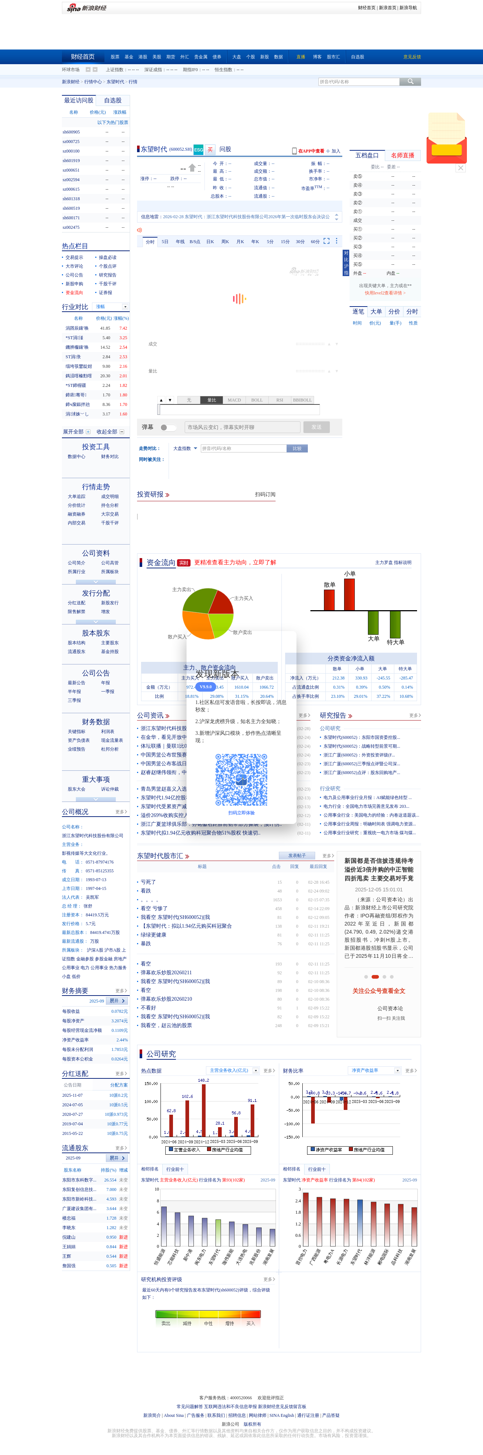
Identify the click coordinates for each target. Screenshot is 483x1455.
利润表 (107, 731)
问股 (225, 149)
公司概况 (75, 812)
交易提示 (74, 257)
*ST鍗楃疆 (76, 385)
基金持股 (110, 651)
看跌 (146, 891)
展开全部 (73, 432)
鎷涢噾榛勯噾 (79, 375)
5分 (270, 241)
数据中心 (76, 456)
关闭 (461, 168)
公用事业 (71, 967)
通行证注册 (308, 1415)
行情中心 (93, 81)
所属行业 (76, 571)
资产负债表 (79, 740)
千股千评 (108, 283)
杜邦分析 (110, 749)
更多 (303, 715)
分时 (150, 242)
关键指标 (76, 731)
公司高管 (110, 562)
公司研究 (330, 728)
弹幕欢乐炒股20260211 (166, 972)
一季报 (107, 691)
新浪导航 (408, 7)
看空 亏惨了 (154, 908)
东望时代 (115, 81)
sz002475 (71, 227)
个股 (250, 56)
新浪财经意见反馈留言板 (282, 1406)
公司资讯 (150, 715)
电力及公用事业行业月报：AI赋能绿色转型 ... (368, 797)
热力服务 (118, 967)
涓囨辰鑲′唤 (77, 328)
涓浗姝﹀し (77, 414)
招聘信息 (237, 1415)
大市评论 (74, 266)
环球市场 (71, 69)
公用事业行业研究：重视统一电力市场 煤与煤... (370, 832)
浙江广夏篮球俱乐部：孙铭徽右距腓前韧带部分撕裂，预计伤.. (211, 824)
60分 (315, 241)
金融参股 (85, 958)
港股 (143, 56)
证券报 (105, 292)
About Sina (174, 1415)
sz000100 (71, 151)
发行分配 (96, 593)
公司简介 (76, 562)
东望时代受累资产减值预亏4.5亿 (177, 806)
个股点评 (108, 266)
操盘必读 (108, 257)
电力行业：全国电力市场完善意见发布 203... (366, 806)
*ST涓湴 (74, 337)
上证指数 (114, 69)
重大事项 (96, 779)
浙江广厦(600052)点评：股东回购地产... (362, 772)
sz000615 (71, 189)
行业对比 (75, 307)
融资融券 (76, 514)
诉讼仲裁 (110, 789)
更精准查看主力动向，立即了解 (235, 562)
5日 (165, 241)
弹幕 (148, 427)
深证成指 (153, 69)
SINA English (281, 1415)
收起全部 (107, 432)
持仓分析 (110, 505)
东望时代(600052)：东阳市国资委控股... (362, 737)
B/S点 (194, 241)
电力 (85, 967)
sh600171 (71, 217)
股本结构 (76, 642)
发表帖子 (297, 855)
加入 (336, 151)
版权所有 (252, 1424)
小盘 (66, 976)
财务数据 (96, 722)
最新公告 (76, 682)
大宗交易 (110, 514)
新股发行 (110, 602)
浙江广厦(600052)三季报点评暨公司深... (362, 763)
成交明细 (110, 496)
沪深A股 (95, 950)
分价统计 (76, 505)
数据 (278, 56)
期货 (170, 56)
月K (240, 241)
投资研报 (150, 494)
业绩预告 (76, 749)
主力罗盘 (384, 562)
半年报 (74, 691)
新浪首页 (388, 7)
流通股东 (76, 651)
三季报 (74, 700)
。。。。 (151, 899)
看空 (146, 964)
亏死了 (148, 882)
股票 (115, 56)
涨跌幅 (119, 112)
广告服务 (195, 1415)
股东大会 (76, 789)
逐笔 (358, 311)
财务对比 (110, 456)
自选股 (357, 56)
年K (255, 241)
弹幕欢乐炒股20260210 (166, 999)
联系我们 (216, 1415)
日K (210, 241)
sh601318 (71, 198)
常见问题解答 (190, 1406)
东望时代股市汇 (160, 856)
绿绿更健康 (153, 935)
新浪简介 (152, 1415)
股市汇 (333, 56)
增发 (105, 611)
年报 (105, 682)
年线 (180, 241)
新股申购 (74, 283)
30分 (300, 241)
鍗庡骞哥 (76, 394)
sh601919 (71, 160)
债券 (217, 56)
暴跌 (146, 943)
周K (225, 241)
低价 (76, 976)
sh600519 (71, 208)
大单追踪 (76, 496)
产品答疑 (331, 1415)
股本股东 (96, 633)
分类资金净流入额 (351, 658)
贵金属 (200, 56)
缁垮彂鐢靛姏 (79, 366)
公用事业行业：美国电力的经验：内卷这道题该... (371, 815)
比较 (297, 448)
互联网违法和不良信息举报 (230, 1406)
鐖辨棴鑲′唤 (77, 347)
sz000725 (71, 141)
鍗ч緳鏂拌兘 (78, 404)
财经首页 (367, 7)
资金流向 (161, 562)
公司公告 (74, 275)
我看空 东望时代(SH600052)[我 (175, 917)
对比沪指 (346, 262)
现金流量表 (112, 740)
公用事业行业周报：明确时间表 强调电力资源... (370, 824)
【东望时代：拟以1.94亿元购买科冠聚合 (186, 926)
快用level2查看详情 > (385, 293)
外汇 (184, 56)
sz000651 (71, 170)
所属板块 (110, 571)
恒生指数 (223, 69)
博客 (317, 56)
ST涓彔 (73, 356)
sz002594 (71, 179)
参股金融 (104, 958)
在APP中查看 (311, 151)
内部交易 (76, 522)
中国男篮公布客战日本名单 (171, 763)
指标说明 (403, 562)
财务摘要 (75, 990)
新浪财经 (71, 81)
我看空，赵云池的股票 (166, 1025)
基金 (129, 56)
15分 (285, 241)
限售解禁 (76, 611)
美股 (156, 56)
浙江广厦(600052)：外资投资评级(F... (359, 755)
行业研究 (330, 788)
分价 (394, 311)
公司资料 (96, 553)
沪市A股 (112, 950)
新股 (264, 56)
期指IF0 (190, 69)
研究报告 (333, 715)
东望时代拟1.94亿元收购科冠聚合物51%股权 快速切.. (201, 833)
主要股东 (110, 642)
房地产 (120, 958)
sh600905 (71, 132)
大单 (376, 311)
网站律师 (257, 1415)
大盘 (236, 56)
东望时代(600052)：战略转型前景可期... (362, 746)
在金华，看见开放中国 (166, 737)
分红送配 (76, 602)
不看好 (148, 1008)
